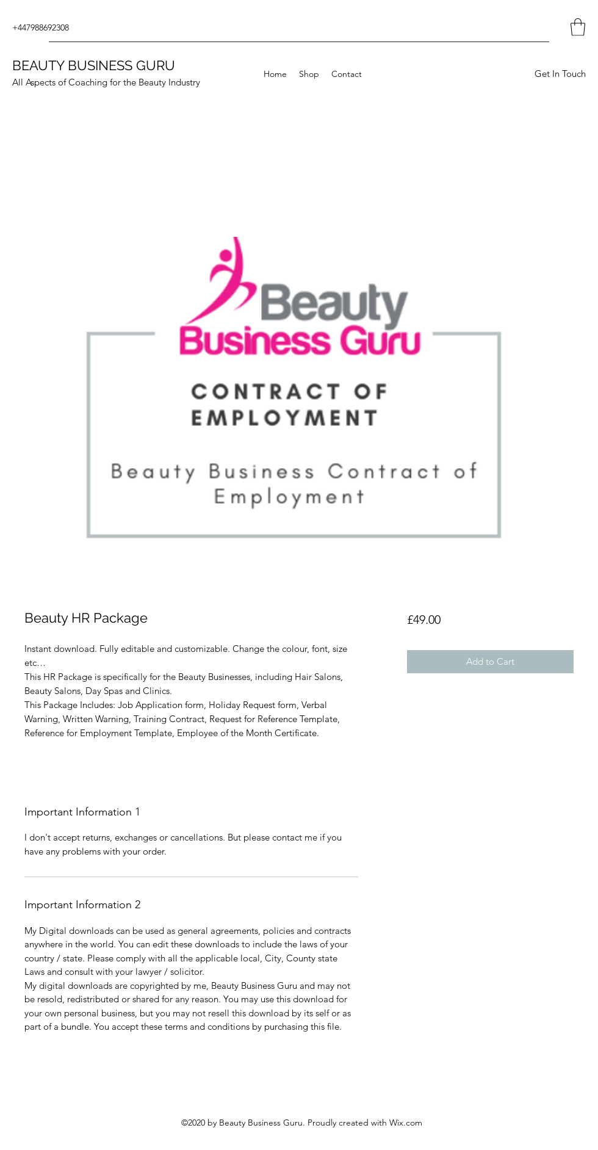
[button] (578, 27)
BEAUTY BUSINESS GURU (93, 65)
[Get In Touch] (560, 74)
